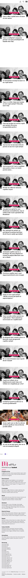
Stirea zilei (12, 537)
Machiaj (20, 490)
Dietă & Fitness (6, 511)
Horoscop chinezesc (6, 549)
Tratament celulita (6, 492)
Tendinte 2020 (18, 499)
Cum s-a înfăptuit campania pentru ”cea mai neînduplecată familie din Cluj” (13, 39)
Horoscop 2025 (5, 545)
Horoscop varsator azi (7, 561)
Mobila (20, 528)
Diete (3, 513)
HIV (2, 508)
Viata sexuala (14, 473)
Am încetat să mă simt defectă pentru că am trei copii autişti (13, 146)
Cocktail (12, 521)
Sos (16, 520)
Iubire (24, 473)
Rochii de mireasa (16, 497)
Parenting (21, 529)
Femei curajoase (20, 531)
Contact (3, 575)
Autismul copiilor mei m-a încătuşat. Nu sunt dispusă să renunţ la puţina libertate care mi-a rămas (13, 254)
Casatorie (4, 474)
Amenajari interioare (14, 528)
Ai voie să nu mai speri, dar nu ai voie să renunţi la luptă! (14, 445)
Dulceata (4, 521)
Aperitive (22, 521)
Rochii (5, 490)
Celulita (15, 491)
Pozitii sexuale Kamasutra (19, 474)
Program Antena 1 (6, 485)
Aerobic (3, 514)
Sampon (9, 491)
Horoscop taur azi (6, 556)
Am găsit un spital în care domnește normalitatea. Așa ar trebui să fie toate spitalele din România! (13, 211)
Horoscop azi (5, 546)
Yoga (19, 513)
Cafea (21, 520)
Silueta (10, 515)
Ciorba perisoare (16, 522)
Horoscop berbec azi (6, 566)
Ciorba (10, 520)
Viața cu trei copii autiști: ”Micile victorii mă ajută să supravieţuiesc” (12, 296)
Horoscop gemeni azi (6, 554)
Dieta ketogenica (16, 515)
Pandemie (4, 539)
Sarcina (3, 504)
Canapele (4, 529)
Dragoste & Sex (6, 471)
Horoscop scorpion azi (7, 559)
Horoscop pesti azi (6, 562)
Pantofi (5, 498)
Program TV (15, 484)
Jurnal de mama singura (7, 531)
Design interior (15, 529)
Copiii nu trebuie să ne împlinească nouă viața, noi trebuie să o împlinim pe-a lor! (13, 382)
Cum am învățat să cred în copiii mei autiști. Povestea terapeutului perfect (14, 125)
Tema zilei (17, 537)
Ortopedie (6, 508)
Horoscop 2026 (5, 544)
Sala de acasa (23, 515)
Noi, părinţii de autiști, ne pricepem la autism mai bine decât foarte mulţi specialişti (13, 232)
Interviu (8, 537)
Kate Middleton (12, 480)
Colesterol (10, 505)
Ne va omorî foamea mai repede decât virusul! (14, 359)
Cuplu (21, 473)
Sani (23, 490)
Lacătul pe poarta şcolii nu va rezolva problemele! (13, 402)
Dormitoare (9, 529)
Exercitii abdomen (10, 514)
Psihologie (14, 504)
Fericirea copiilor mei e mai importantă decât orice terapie (13, 274)
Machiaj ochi (20, 491)
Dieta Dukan (11, 513)
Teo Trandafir (11, 481)
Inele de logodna (18, 498)
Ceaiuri (7, 504)
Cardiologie (7, 507)
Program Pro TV (21, 484)
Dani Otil (7, 482)
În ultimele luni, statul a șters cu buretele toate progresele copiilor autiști (14, 339)
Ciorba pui (22, 522)
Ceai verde (22, 507)
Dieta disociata (5, 515)
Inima (10, 504)
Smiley (10, 482)
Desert (3, 522)
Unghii (8, 490)
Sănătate (4, 503)
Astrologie (4, 550)
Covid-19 (21, 538)
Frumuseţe (5, 488)
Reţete (3, 518)
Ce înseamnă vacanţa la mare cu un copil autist (14, 81)
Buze (12, 491)
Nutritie (15, 514)
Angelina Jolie (17, 481)
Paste (7, 520)
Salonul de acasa (14, 492)
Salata (18, 520)
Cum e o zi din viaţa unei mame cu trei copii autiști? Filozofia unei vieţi (13, 104)
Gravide (14, 531)
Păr (2, 490)
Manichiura (4, 491)
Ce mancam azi (11, 523)
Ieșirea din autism (14, 12)
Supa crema (17, 521)
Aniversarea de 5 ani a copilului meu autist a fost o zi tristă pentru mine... (13, 168)
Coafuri (16, 490)
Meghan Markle (5, 480)
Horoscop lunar (5, 551)
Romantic (8, 473)
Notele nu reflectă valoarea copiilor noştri (12, 188)
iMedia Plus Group (14, 571)
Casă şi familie (6, 527)
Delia (17, 482)
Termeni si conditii (17, 574)
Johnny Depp (5, 481)
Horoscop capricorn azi (7, 557)
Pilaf (11, 522)
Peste (13, 520)
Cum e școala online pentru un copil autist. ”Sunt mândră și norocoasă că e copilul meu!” (13, 317)
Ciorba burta (4, 523)
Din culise (4, 537)
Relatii (18, 473)
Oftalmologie (14, 507)
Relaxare (16, 513)
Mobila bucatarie (5, 528)
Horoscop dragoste (6, 548)
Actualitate (5, 535)
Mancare (4, 520)
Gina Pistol (20, 482)
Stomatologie (5, 505)
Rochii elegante (11, 498)
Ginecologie (19, 504)
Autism (3, 532)
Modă (3, 495)
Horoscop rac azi (5, 552)
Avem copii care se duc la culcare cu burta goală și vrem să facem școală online (14, 424)
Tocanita (8, 521)
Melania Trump (8, 484)
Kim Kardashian (19, 480)
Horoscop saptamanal (7, 567)
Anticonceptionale (17, 505)
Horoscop (4, 542)
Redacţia (23, 574)
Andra (13, 482)
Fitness (6, 513)
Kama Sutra (11, 474)
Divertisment (5, 478)
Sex (7, 474)
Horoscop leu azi (5, 564)
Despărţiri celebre (9, 538)
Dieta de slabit (21, 514)
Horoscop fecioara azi (6, 555)
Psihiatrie (11, 508)
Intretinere (23, 513)
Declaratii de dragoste (7, 475)
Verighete (4, 499)
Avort (18, 507)
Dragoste (4, 473)
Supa (24, 520)
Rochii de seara (8, 497)
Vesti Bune (16, 538)
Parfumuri (12, 490)
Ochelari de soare (10, 499)
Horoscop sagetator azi (7, 560)
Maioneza (7, 522)
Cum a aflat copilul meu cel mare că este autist (14, 17)
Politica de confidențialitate (7, 574)
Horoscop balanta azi (6, 565)
